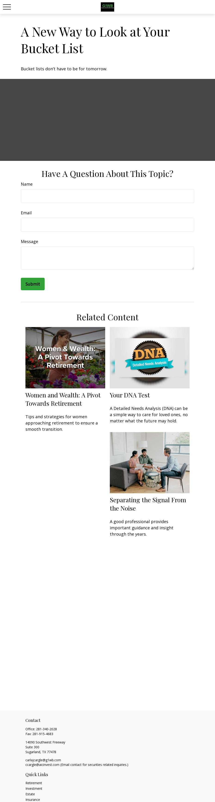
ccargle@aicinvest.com (42, 764)
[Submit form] (33, 284)
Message (29, 241)
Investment (33, 788)
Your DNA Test (130, 395)
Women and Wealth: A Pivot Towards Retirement (63, 399)
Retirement (33, 783)
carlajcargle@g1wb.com (43, 760)
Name (27, 184)
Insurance (32, 799)
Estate (30, 794)
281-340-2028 (46, 729)
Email (26, 212)
